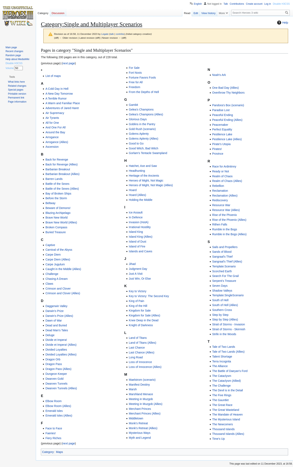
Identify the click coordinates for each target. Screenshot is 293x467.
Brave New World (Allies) (61, 222)
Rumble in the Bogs (224, 229)
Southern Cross (222, 310)
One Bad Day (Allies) (225, 87)
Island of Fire (137, 246)
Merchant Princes (140, 408)
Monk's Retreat (138, 423)
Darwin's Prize (54, 311)
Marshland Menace (141, 394)
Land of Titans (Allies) (142, 342)
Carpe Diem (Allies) (57, 259)
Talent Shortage (222, 356)
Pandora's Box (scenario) (228, 105)
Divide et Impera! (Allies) (61, 344)
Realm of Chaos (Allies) (227, 181)
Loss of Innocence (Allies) (145, 367)
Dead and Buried (56, 325)
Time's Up (218, 438)
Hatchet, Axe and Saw (143, 165)
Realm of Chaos (222, 176)
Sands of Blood (222, 251)
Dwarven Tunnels (56, 383)
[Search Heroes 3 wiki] (260, 13)
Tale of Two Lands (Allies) (228, 351)
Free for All (136, 82)
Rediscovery (220, 200)
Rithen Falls (219, 224)
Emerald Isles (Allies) (58, 415)
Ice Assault (136, 212)
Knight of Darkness (141, 325)
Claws (49, 283)
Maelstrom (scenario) (142, 379)
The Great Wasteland (225, 409)
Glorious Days (138, 119)
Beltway (50, 203)
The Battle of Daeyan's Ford (230, 371)
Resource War (221, 205)
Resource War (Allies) (226, 210)
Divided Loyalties (56, 349)
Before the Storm (56, 198)
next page (68, 63)
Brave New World (56, 217)
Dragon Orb (52, 359)
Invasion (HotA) (138, 222)
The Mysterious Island (226, 419)
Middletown (136, 418)
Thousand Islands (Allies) (228, 433)
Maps (59, 452)
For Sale (134, 67)
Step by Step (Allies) (225, 319)
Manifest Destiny (139, 384)
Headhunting (137, 170)
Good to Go (136, 143)
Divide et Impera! (56, 339)
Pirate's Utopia (221, 144)
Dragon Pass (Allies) (58, 369)
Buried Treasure (55, 232)
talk (112, 34)
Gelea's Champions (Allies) (146, 114)
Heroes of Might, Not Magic (146, 180)
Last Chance (137, 347)
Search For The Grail (225, 276)
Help (282, 23)
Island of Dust (137, 241)
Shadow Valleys (222, 290)
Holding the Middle (140, 199)
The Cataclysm (221, 375)
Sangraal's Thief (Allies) (227, 261)
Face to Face (53, 428)
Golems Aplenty (139, 133)
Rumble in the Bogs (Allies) (229, 234)
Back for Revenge (56, 159)
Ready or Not (220, 171)
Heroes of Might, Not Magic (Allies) (151, 185)
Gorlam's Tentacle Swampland (148, 153)
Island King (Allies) (140, 236)
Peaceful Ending (222, 115)
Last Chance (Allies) (141, 352)
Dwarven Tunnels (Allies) (61, 388)
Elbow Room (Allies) (58, 406)
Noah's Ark (219, 75)
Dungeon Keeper (56, 373)
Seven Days (219, 285)
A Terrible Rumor (56, 98)
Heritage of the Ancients (144, 175)
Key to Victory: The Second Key (149, 296)
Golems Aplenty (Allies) (143, 138)
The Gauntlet (220, 400)
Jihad (132, 264)
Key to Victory (137, 291)
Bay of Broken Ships (58, 193)
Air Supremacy (54, 113)
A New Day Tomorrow (59, 93)
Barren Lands (53, 178)
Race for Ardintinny (224, 166)
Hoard (133, 190)
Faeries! (50, 433)
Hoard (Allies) (137, 195)
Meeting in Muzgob (141, 399)
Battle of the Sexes (57, 183)
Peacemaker (220, 124)
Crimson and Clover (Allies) (62, 293)
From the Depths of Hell (144, 92)
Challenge (51, 274)
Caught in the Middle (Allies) (63, 269)
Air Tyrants (52, 117)
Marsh (133, 389)
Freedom (134, 87)
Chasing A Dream (56, 278)
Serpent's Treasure (224, 280)
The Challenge (221, 385)
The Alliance (220, 366)
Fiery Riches (53, 438)
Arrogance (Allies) (56, 142)
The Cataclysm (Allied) (226, 380)
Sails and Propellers (225, 247)
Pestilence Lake (222, 134)
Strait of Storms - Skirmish (228, 329)
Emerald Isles (54, 410)
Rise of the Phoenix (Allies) (229, 219)
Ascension (52, 146)
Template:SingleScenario (228, 295)
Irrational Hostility (140, 227)
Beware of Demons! (57, 208)
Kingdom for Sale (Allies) (144, 315)
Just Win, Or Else (140, 278)
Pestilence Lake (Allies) (227, 139)
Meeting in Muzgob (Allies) (145, 404)
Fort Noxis (135, 72)
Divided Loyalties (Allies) (61, 354)
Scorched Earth (222, 271)
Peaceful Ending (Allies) (227, 119)
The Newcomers (222, 424)
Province (217, 153)
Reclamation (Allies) (224, 195)
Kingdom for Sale (140, 310)
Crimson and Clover (58, 288)
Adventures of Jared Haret (62, 108)
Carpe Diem (53, 254)
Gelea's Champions (141, 109)
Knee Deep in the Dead (144, 320)
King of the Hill (138, 305)
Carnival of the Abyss (58, 249)
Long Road (136, 357)
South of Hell (220, 300)
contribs (120, 34)
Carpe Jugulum (55, 264)
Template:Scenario (224, 266)
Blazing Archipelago (57, 212)
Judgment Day (138, 268)
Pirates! (217, 149)
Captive (50, 245)
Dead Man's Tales (56, 330)
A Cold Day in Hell (56, 88)
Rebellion (218, 185)
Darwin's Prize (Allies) (59, 315)
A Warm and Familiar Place (62, 103)
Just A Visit (135, 273)
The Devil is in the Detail (227, 390)
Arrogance (52, 137)
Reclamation (220, 190)
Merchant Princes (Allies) (145, 413)
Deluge (49, 335)
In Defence (136, 217)
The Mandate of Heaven (227, 414)
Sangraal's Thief (222, 256)
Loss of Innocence (140, 362)
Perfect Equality (222, 129)
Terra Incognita (221, 361)
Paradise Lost (221, 110)
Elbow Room (53, 401)
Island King (136, 231)
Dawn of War (53, 320)
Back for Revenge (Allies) (61, 164)
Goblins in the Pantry (142, 124)
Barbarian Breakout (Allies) (62, 174)
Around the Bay (55, 132)
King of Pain (136, 301)
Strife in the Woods (224, 334)
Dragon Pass (53, 364)
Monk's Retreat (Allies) (143, 428)
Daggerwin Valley (56, 306)
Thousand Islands (223, 429)
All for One (52, 122)
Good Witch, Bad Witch (143, 148)
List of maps (53, 76)
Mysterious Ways (139, 432)
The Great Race (222, 405)
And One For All (55, 127)
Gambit (133, 104)
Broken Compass (56, 227)
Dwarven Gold (54, 378)
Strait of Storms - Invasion (228, 324)
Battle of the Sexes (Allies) (62, 188)
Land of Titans (138, 337)
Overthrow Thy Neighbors (228, 92)
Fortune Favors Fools (142, 77)
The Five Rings (221, 395)
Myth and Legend (140, 437)
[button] (12, 76)
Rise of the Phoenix (224, 215)
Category (48, 452)
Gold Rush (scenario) (142, 129)
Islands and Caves (140, 251)
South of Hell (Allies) (225, 305)
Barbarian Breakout (57, 169)
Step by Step (220, 314)
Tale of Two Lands (223, 346)
